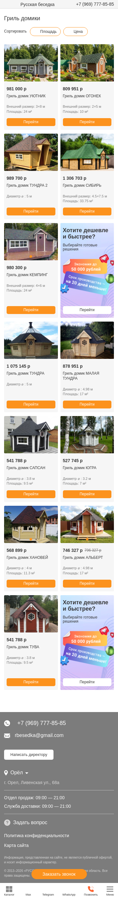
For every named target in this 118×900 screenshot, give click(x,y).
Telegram (48, 891)
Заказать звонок (59, 874)
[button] (31, 167)
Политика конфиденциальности (36, 835)
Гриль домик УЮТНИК (26, 96)
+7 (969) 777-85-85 (95, 4)
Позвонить (91, 891)
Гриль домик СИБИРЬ (82, 185)
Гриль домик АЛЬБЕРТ (83, 557)
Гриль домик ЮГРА (80, 468)
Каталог (9, 891)
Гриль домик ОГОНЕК (82, 96)
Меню (110, 891)
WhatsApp (69, 891)
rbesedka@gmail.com (34, 735)
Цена (75, 31)
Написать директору (28, 754)
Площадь (45, 31)
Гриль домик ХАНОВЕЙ (27, 557)
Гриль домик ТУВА (23, 647)
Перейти (30, 122)
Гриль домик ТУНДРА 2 (27, 185)
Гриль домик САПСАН (26, 468)
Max (28, 891)
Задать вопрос (25, 822)
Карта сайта (16, 845)
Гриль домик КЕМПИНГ (27, 275)
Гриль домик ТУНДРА (25, 373)
